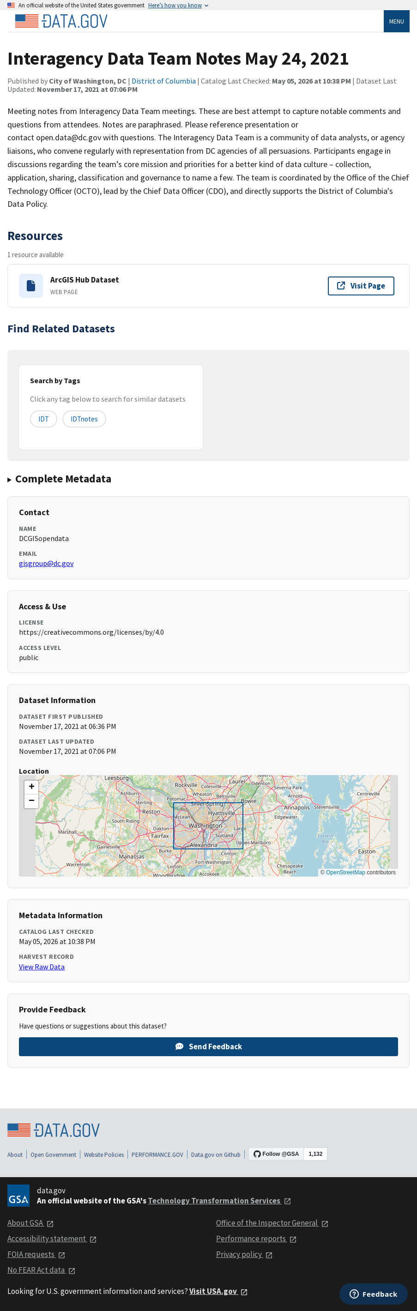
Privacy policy (244, 1254)
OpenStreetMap (345, 872)
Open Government (53, 1155)
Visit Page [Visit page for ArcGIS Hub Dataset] (361, 286)
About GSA (30, 1223)
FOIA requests (36, 1254)
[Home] (61, 21)
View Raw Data (42, 966)
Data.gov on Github (216, 1155)
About (15, 1155)
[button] (31, 787)
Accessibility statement (52, 1238)
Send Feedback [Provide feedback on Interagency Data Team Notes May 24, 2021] (208, 1046)
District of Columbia (164, 80)
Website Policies (104, 1155)
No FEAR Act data (41, 1270)
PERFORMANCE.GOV (157, 1155)
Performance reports (256, 1238)
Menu (396, 21)
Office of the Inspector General (272, 1223)
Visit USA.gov (218, 1291)
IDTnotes (84, 419)
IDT (43, 419)
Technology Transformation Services (219, 1201)
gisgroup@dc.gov (46, 563)
